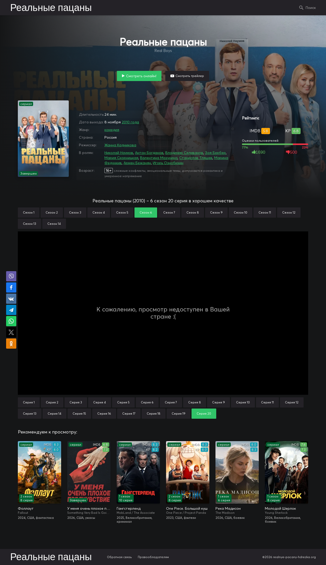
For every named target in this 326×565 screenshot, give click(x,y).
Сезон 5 (122, 212)
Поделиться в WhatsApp (11, 321)
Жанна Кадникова (120, 145)
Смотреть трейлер (189, 76)
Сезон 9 (216, 212)
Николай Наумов (118, 152)
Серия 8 (194, 402)
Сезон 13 (29, 224)
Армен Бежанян (137, 163)
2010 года (130, 122)
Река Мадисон (228, 508)
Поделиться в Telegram (11, 310)
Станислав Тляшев (195, 157)
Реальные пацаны (51, 8)
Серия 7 (171, 402)
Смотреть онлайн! (141, 76)
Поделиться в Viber (11, 276)
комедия (111, 129)
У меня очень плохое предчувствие (89, 508)
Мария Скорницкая (121, 157)
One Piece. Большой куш (187, 508)
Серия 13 (29, 413)
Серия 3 (76, 402)
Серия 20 (204, 413)
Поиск (311, 7)
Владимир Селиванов (184, 152)
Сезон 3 (75, 212)
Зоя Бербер (215, 152)
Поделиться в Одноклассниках (11, 343)
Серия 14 (54, 413)
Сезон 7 (169, 212)
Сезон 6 (146, 212)
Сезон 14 (54, 224)
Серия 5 (123, 402)
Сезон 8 (192, 212)
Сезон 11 (265, 212)
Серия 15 (79, 413)
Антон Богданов (149, 152)
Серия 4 (99, 402)
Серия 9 (218, 402)
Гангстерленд (129, 508)
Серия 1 (29, 402)
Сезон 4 (98, 212)
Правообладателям (153, 557)
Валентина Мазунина (159, 157)
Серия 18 (153, 413)
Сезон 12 (288, 212)
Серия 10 (243, 402)
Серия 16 (104, 413)
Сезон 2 (52, 212)
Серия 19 (178, 413)
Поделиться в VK (11, 299)
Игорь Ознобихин (168, 163)
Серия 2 (52, 402)
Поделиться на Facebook (11, 287)
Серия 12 (291, 402)
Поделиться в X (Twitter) (11, 332)
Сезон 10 (240, 212)
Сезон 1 (28, 212)
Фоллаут (26, 508)
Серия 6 (147, 402)
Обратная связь (119, 557)
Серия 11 (267, 402)
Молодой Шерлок (280, 508)
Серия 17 (128, 413)
